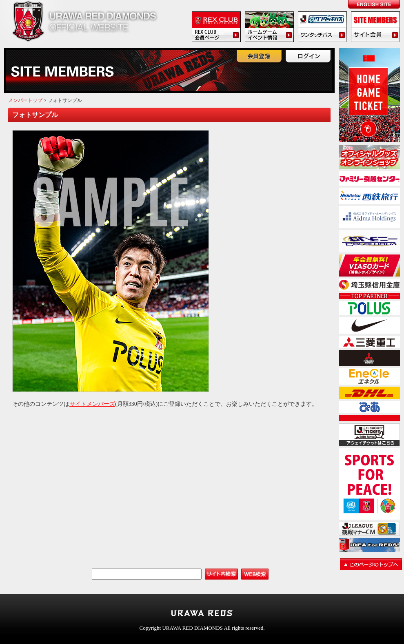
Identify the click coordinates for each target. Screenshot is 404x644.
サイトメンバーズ (92, 404)
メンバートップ (25, 100)
